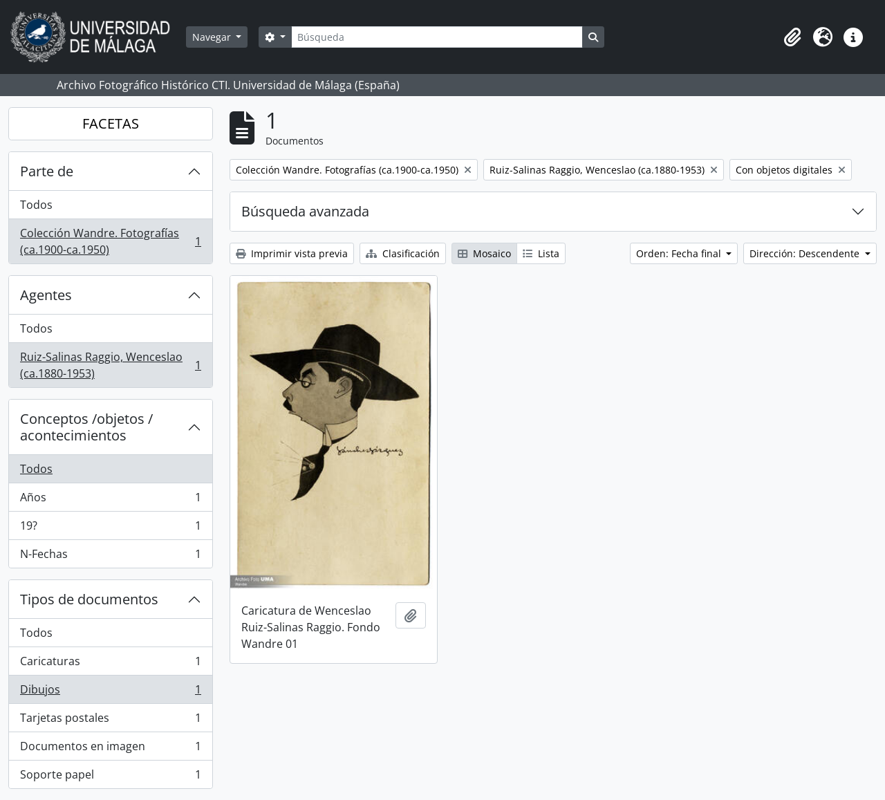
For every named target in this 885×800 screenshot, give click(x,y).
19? (110, 528)
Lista (541, 253)
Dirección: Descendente (805, 253)
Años (110, 500)
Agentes (46, 295)
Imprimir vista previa (292, 253)
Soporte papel (110, 777)
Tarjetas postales (110, 720)
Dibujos (110, 692)
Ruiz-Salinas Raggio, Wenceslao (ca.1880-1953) (110, 365)
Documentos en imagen (110, 749)
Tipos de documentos (89, 599)
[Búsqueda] (437, 37)
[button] (792, 37)
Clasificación (403, 253)
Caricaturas (110, 664)
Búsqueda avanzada (305, 211)
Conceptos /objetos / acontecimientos (86, 427)
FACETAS (110, 123)
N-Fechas (110, 557)
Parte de (46, 171)
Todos (36, 204)
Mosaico (484, 253)
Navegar (213, 37)
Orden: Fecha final (680, 253)
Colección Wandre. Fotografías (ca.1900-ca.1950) (110, 241)
